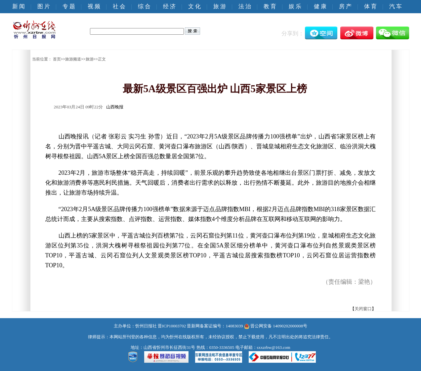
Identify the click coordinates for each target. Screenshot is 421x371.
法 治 (244, 6)
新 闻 (18, 6)
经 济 (169, 6)
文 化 (194, 6)
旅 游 (219, 6)
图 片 (43, 6)
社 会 (119, 6)
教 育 (270, 6)
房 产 (345, 6)
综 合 (144, 6)
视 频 (94, 6)
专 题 (69, 6)
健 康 (320, 6)
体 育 (370, 6)
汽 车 (395, 6)
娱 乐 (295, 6)
